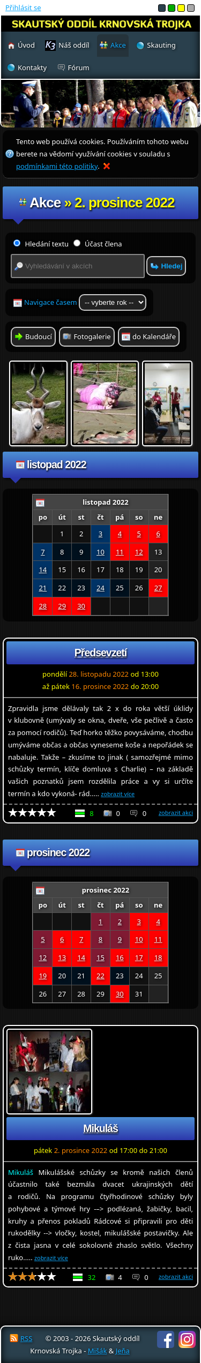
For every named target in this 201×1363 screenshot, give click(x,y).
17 (139, 957)
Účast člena (97, 244)
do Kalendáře (154, 336)
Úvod (26, 45)
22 (100, 975)
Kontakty (32, 67)
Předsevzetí (100, 652)
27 (158, 588)
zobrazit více (118, 794)
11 (120, 552)
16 (120, 957)
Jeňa (123, 1350)
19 (43, 975)
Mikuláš (100, 1128)
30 (81, 606)
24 (100, 588)
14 (43, 569)
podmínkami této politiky (57, 166)
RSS (26, 1338)
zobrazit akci (176, 812)
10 (100, 552)
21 (43, 588)
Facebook (165, 1339)
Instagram (187, 1339)
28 (43, 606)
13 (62, 957)
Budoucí (38, 336)
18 (158, 957)
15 (100, 957)
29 (62, 606)
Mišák (97, 1350)
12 (139, 552)
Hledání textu (41, 244)
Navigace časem (85, 302)
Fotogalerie (91, 336)
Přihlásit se (23, 7)
